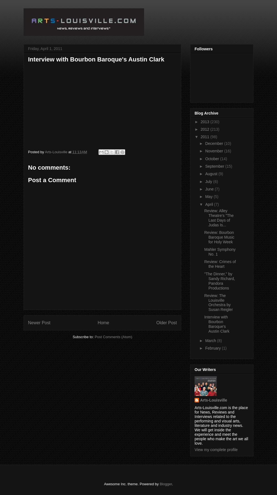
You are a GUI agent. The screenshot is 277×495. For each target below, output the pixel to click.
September (215, 166)
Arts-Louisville (213, 400)
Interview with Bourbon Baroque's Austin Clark (216, 324)
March (211, 340)
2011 (205, 137)
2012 (205, 129)
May (209, 196)
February (213, 348)
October (212, 159)
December (214, 143)
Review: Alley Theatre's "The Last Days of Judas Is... (219, 218)
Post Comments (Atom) (113, 337)
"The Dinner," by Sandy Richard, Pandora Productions (219, 281)
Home (103, 322)
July (209, 181)
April (209, 204)
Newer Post (39, 322)
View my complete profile (216, 449)
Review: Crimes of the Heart (220, 264)
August (211, 174)
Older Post (166, 322)
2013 (205, 122)
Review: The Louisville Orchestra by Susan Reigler (218, 302)
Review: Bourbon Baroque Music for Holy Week (219, 237)
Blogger (166, 484)
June (210, 189)
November (214, 151)
